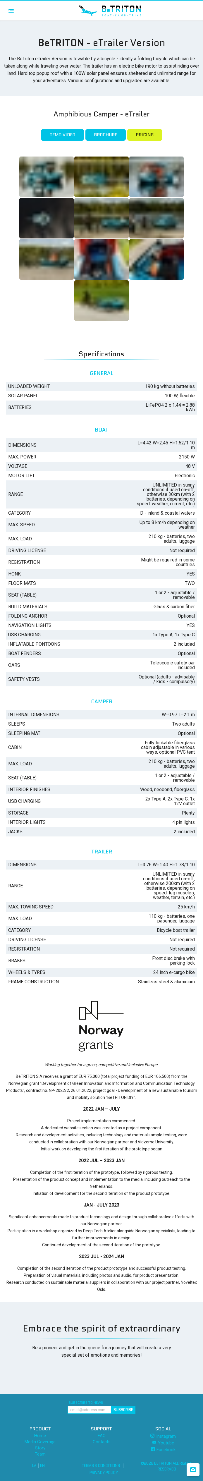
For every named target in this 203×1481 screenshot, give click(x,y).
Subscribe (123, 1410)
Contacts (102, 1442)
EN (42, 1465)
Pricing (145, 135)
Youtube (163, 1442)
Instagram (163, 1436)
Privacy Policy (104, 1472)
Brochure (105, 135)
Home (40, 1436)
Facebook (163, 1449)
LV (34, 1465)
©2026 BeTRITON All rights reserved (166, 1466)
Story (40, 1448)
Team (40, 1454)
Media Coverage (40, 1442)
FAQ (102, 1436)
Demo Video (62, 135)
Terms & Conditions (101, 1465)
